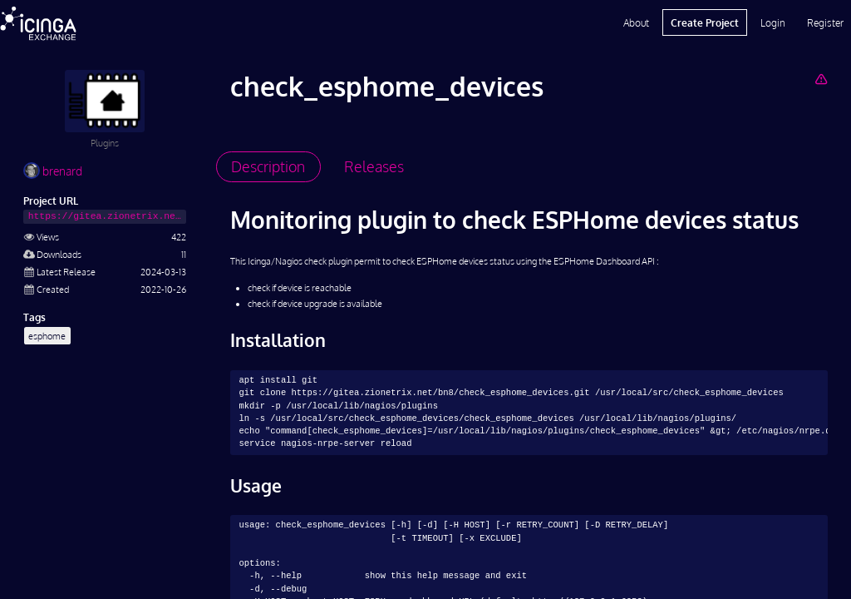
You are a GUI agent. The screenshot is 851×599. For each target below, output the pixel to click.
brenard (52, 171)
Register (825, 22)
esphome (47, 335)
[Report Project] (821, 78)
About (636, 22)
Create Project (705, 22)
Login (772, 22)
